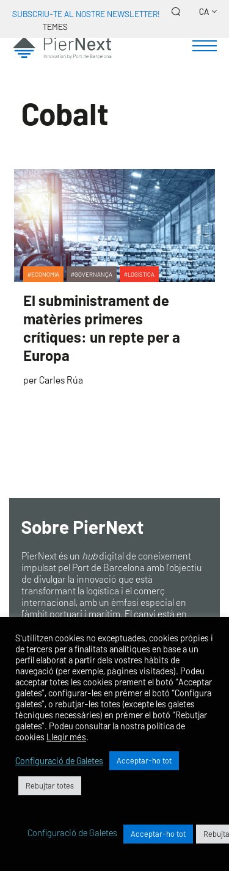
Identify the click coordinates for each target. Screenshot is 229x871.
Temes (55, 26)
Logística (141, 274)
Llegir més (66, 736)
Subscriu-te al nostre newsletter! (85, 14)
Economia (45, 274)
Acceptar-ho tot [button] (144, 760)
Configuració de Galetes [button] (59, 760)
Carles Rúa (61, 379)
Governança (93, 274)
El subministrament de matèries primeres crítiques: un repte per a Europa (101, 327)
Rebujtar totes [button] (50, 785)
